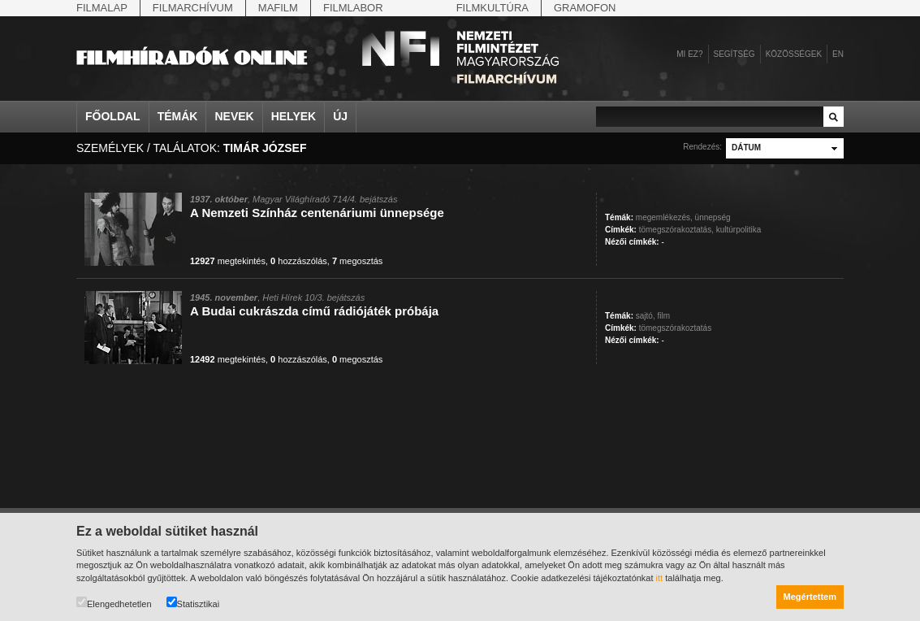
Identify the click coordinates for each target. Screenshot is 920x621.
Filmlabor (353, 8)
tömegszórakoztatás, (676, 229)
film (663, 315)
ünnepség (713, 217)
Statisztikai (193, 603)
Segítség (734, 54)
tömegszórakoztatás (675, 328)
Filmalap (101, 8)
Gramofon (585, 8)
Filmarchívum (193, 8)
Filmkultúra (492, 8)
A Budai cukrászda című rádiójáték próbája (314, 311)
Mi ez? (689, 54)
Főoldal (112, 116)
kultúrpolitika (739, 229)
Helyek (294, 116)
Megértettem (810, 596)
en (838, 54)
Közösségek (794, 54)
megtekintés (228, 261)
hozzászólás (298, 261)
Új (340, 116)
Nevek (233, 116)
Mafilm (278, 8)
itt (659, 578)
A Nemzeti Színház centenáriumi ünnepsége (317, 212)
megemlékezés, (664, 217)
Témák (178, 116)
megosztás (357, 261)
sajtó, (645, 315)
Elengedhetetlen (114, 603)
